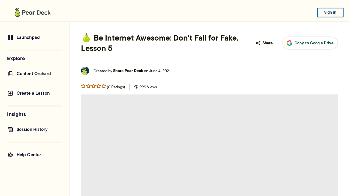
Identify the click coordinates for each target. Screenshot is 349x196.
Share (264, 43)
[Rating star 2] (93, 86)
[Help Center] (35, 155)
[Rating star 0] (83, 86)
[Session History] (35, 129)
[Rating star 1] (88, 86)
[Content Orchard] (35, 73)
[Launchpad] (35, 37)
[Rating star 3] (99, 86)
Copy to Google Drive (310, 43)
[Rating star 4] (104, 86)
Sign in (330, 12)
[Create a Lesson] (35, 93)
